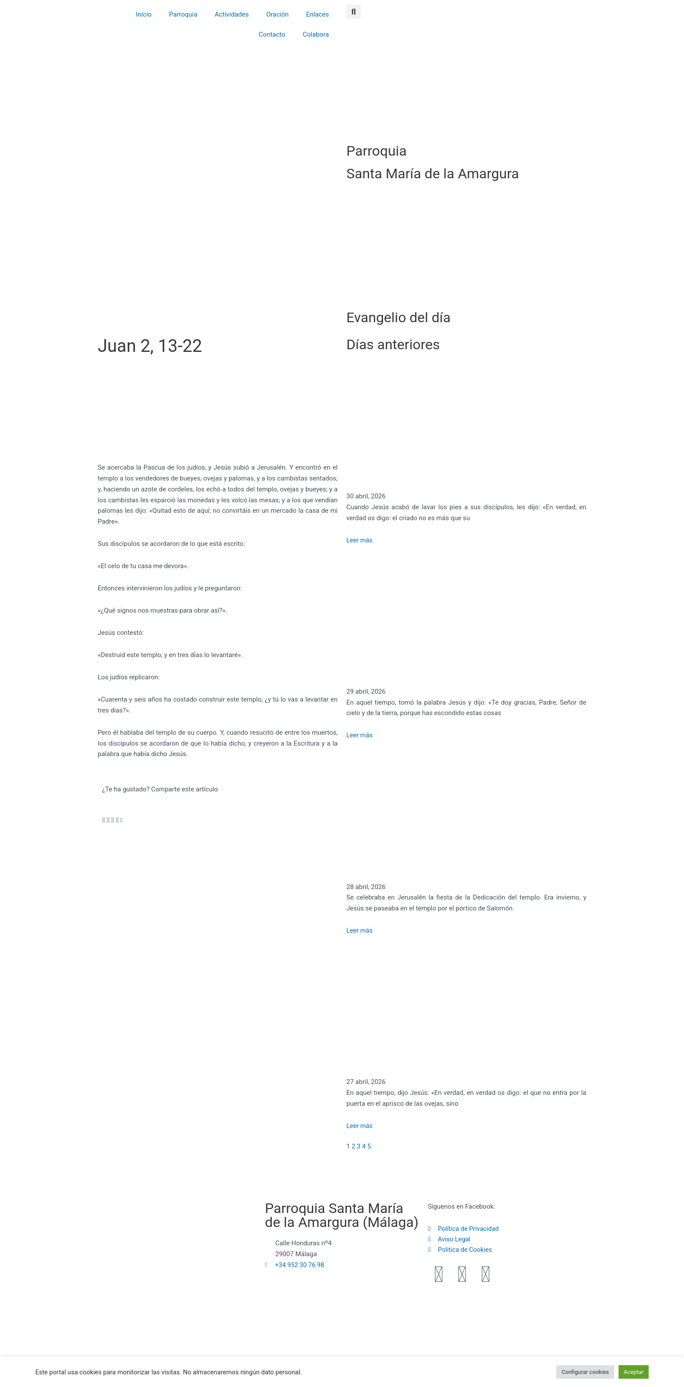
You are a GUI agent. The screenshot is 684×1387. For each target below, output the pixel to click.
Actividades (232, 14)
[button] (353, 11)
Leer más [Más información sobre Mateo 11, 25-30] (359, 735)
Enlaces (317, 14)
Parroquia (183, 14)
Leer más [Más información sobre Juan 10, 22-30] (359, 930)
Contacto (272, 34)
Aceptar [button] (633, 1372)
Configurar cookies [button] (585, 1372)
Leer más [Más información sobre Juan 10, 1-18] (359, 1126)
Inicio (144, 14)
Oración (277, 14)
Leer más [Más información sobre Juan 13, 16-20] (359, 540)
